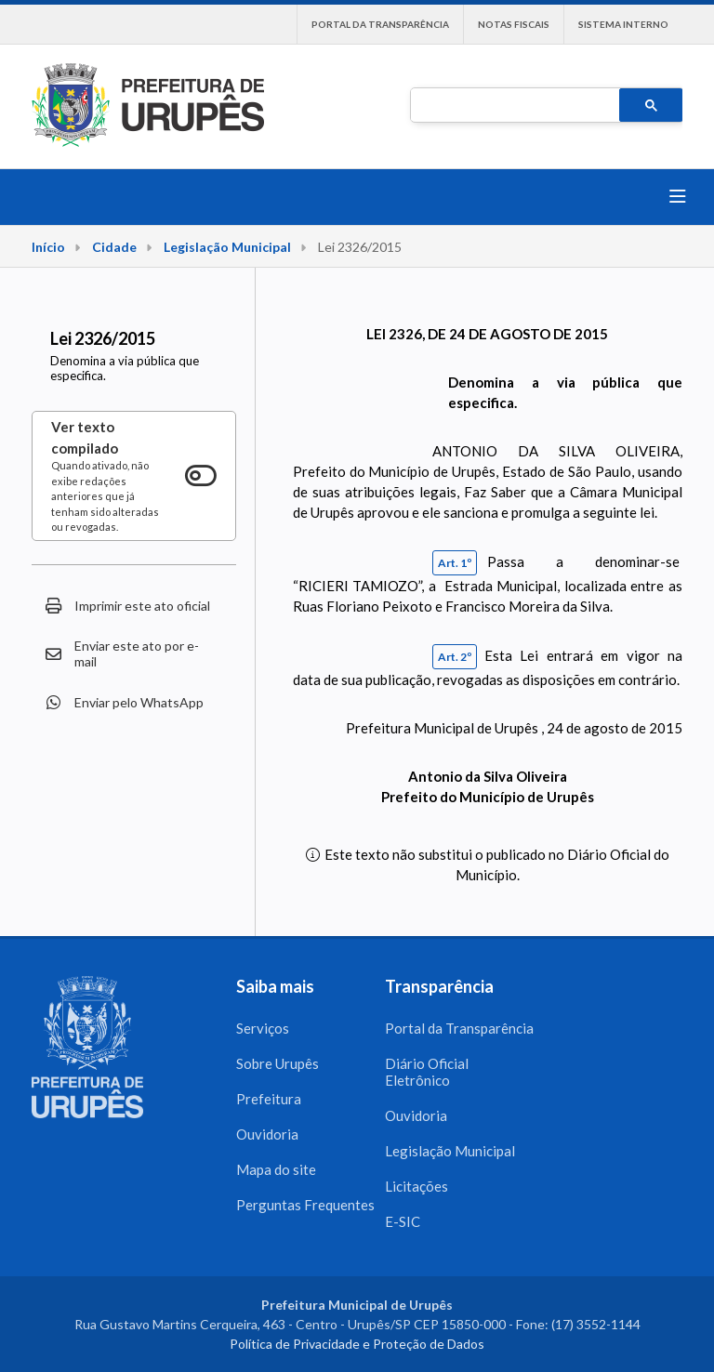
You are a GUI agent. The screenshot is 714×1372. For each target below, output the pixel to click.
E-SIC (402, 1221)
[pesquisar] (513, 106)
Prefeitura (268, 1098)
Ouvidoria (267, 1134)
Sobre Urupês (277, 1063)
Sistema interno (623, 24)
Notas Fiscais (513, 24)
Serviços (262, 1028)
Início (48, 247)
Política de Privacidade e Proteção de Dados (357, 1344)
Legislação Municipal (227, 247)
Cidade (114, 247)
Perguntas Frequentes (305, 1204)
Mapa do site (276, 1169)
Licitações (416, 1186)
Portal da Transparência (380, 24)
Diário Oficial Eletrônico (427, 1071)
